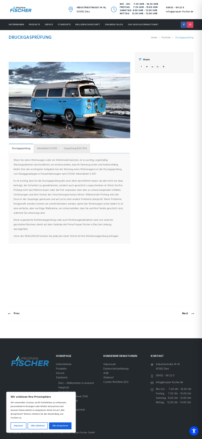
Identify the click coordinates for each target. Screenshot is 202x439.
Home (154, 38)
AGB (106, 373)
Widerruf (108, 378)
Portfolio (166, 38)
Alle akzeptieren (60, 426)
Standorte (64, 24)
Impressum (109, 364)
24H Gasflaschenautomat (143, 24)
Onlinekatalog (114, 24)
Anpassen (18, 426)
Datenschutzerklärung (115, 369)
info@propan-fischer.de (179, 12)
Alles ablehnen (38, 426)
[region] (41, 412)
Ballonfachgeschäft (87, 24)
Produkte (34, 24)
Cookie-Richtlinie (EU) (115, 382)
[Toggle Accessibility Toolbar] (194, 431)
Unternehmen (16, 24)
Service (49, 24)
